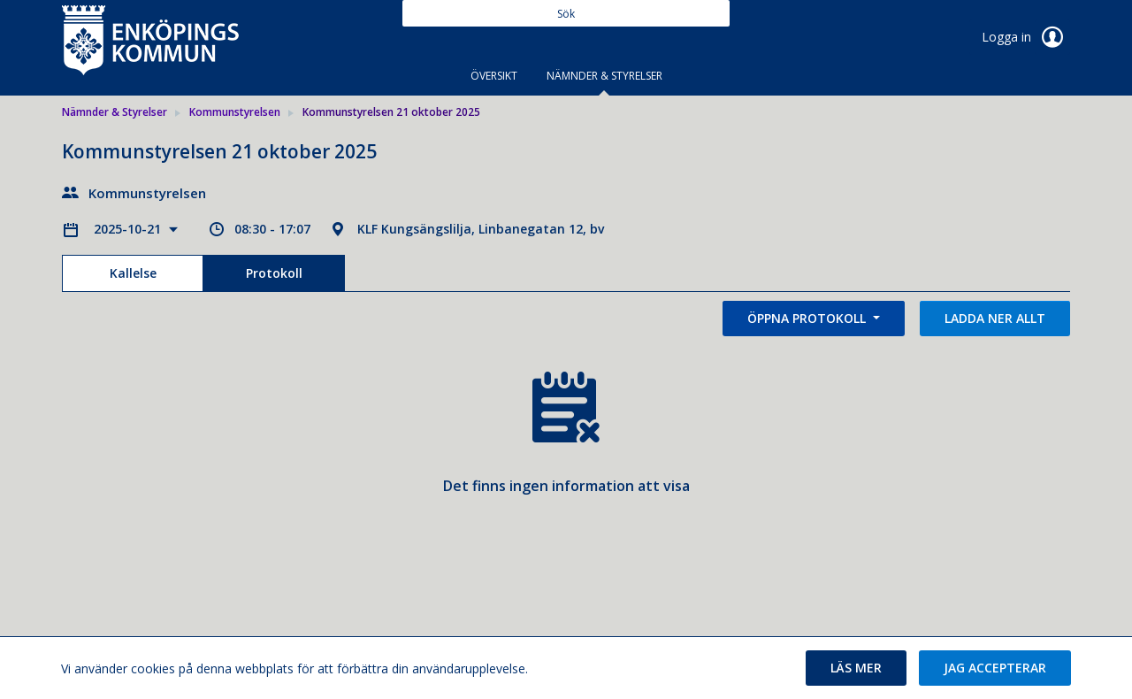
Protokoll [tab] (274, 273)
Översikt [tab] (493, 75)
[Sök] (566, 13)
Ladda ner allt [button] (995, 318)
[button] (856, 668)
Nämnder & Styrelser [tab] (604, 75)
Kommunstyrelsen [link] (234, 111)
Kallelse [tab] (133, 273)
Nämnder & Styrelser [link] (114, 111)
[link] (150, 39)
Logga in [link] (1026, 37)
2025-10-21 (129, 228)
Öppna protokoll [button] (808, 318)
